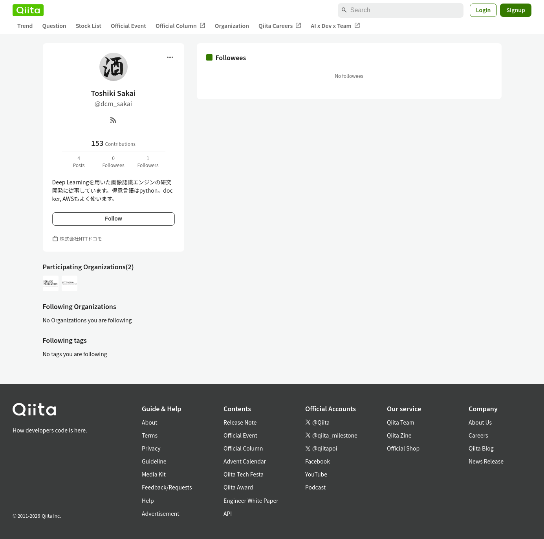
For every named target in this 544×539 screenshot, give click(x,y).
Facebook (317, 461)
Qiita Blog (481, 448)
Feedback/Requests (167, 487)
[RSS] (113, 120)
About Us (480, 422)
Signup (515, 10)
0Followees (113, 161)
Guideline (154, 461)
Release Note (239, 422)
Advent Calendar (244, 461)
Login (483, 10)
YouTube (316, 474)
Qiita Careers (279, 26)
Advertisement (161, 513)
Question (54, 25)
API (227, 513)
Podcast (315, 487)
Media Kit (154, 474)
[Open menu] (170, 57)
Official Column (180, 26)
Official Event (128, 25)
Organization (232, 25)
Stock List (88, 25)
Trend (25, 25)
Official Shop (403, 448)
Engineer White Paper (250, 500)
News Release (486, 461)
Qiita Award (238, 487)
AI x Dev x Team (335, 26)
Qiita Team (400, 422)
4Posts (79, 161)
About (149, 422)
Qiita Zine (399, 435)
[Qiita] (28, 10)
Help (148, 500)
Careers (478, 435)
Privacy (151, 448)
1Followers (147, 161)
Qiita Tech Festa (243, 474)
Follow (113, 218)
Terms (150, 435)
